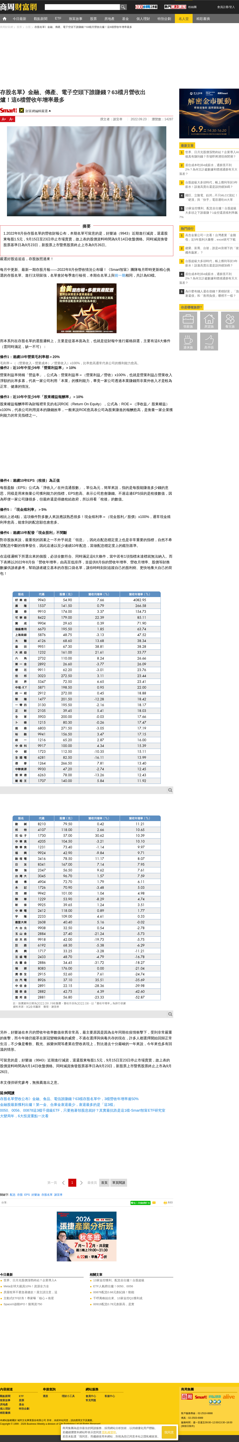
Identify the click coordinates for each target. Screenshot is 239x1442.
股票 (21, 1400)
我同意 (169, 1432)
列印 (170, 1202)
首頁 (8, 18)
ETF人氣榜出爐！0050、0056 (113, 1286)
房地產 (4, 1404)
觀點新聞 (5, 1396)
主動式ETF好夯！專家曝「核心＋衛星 (29, 1298)
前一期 (120, 275)
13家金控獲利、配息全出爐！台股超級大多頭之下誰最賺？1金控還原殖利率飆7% (208, 213)
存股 (20, 1194)
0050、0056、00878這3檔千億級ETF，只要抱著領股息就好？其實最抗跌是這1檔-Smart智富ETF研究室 (82, 1110)
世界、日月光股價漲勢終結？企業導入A (30, 1280)
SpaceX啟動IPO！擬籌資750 (23, 1304)
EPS (27, 1194)
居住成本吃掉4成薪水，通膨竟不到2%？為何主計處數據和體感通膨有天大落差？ (208, 169)
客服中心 (110, 1396)
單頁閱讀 (118, 1182)
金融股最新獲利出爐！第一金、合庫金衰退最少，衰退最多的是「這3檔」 (58, 1105)
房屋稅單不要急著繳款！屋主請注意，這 (30, 1292)
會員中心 (91, 1396)
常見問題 (91, 1400)
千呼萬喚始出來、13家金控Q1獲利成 (117, 1298)
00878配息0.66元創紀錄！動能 (113, 1292)
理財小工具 (68, 1396)
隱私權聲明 (109, 1432)
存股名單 (47, 1194)
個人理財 (5, 1408)
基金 (21, 1404)
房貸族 (209, 326)
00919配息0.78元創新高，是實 (113, 1304)
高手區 (209, 347)
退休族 (188, 347)
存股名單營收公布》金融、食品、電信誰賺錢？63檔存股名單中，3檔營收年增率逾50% (69, 1099)
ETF (21, 1396)
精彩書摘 (5, 1412)
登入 (232, 7)
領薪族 (188, 326)
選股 (45, 1396)
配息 (13, 1194)
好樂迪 (35, 1194)
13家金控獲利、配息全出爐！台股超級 (118, 1280)
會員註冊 (222, 7)
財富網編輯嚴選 (36, 111)
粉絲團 (192, 7)
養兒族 (230, 326)
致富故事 (5, 1400)
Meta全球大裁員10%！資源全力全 (26, 1286)
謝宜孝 (58, 1194)
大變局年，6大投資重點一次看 (24, 1116)
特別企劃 (24, 1408)
